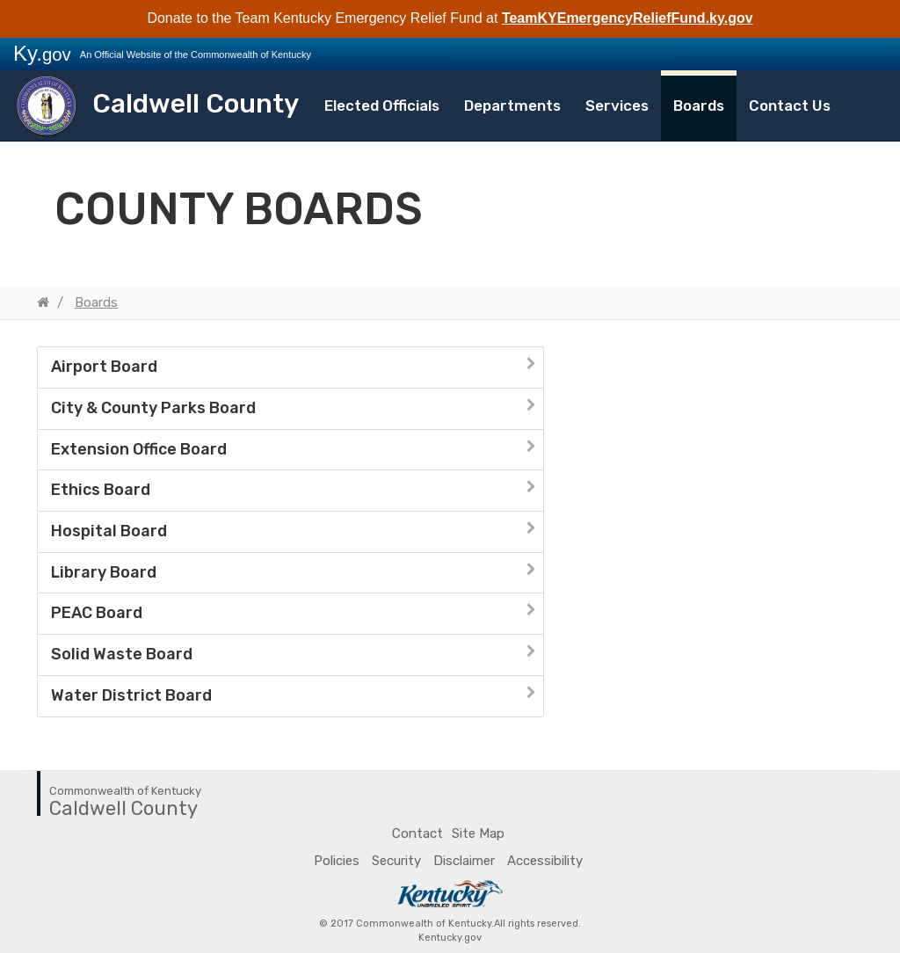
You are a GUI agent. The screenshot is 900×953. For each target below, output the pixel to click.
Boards (698, 105)
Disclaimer (464, 861)
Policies (336, 861)
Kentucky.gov (450, 937)
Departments (512, 105)
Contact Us (790, 105)
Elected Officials (381, 105)
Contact (417, 833)
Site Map (478, 833)
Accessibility (545, 861)
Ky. (42, 53)
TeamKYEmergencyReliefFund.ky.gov (627, 18)
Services (617, 105)
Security (396, 861)
